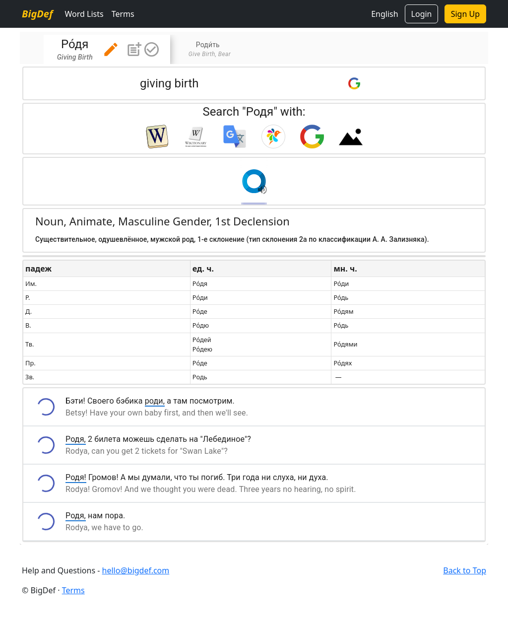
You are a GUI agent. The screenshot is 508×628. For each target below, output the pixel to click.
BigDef (37, 13)
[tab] (107, 49)
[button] (111, 49)
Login (421, 13)
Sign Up (465, 13)
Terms (123, 13)
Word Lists (83, 13)
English (384, 13)
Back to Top (464, 570)
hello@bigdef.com (136, 570)
